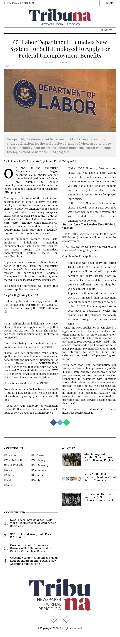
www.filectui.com (13, 260)
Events (8, 491)
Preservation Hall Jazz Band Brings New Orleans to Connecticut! (99, 503)
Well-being (38, 466)
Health (8, 486)
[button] (106, 30)
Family (35, 486)
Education (10, 461)
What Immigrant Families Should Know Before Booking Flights (98, 463)
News (50, 62)
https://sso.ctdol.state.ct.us (77, 416)
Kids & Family (40, 471)
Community (38, 476)
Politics (9, 481)
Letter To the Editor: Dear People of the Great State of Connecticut (100, 483)
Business (37, 481)
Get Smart (37, 461)
